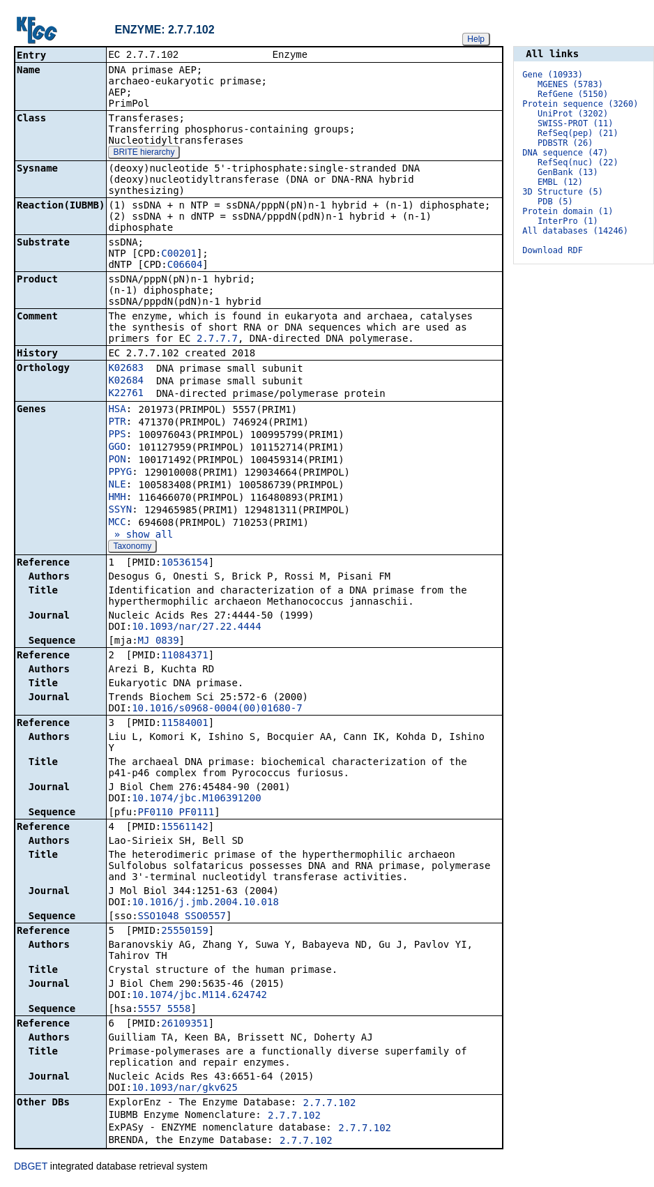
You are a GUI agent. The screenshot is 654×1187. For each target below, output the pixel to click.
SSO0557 (205, 917)
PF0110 (156, 813)
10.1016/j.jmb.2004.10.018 (205, 903)
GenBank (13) (568, 172)
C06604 (185, 265)
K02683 (126, 369)
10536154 (184, 563)
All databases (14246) (575, 231)
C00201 (179, 254)
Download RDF (552, 250)
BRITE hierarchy (143, 153)
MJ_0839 (158, 641)
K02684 (126, 381)
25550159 (184, 931)
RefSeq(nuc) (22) (578, 162)
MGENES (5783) (570, 84)
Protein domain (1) (567, 211)
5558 (179, 1009)
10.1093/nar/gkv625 (185, 1088)
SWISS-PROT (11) (575, 123)
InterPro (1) (568, 221)
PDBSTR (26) (565, 143)
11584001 (184, 723)
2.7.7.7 (217, 339)
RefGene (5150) (573, 94)
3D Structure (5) (562, 192)
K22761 (126, 394)
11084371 (184, 656)
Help (476, 39)
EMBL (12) (560, 182)
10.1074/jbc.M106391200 (196, 799)
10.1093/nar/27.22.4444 (196, 627)
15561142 (184, 827)
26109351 (184, 1024)
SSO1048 (158, 917)
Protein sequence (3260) (580, 104)
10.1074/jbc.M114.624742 (199, 995)
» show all (140, 535)
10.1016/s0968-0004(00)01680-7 (217, 709)
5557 (150, 1009)
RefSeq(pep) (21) (578, 133)
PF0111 (197, 813)
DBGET (30, 1167)
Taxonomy (132, 547)
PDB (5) (555, 201)
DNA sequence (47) (565, 153)
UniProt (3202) (573, 114)
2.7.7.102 (329, 1104)
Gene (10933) (552, 75)
